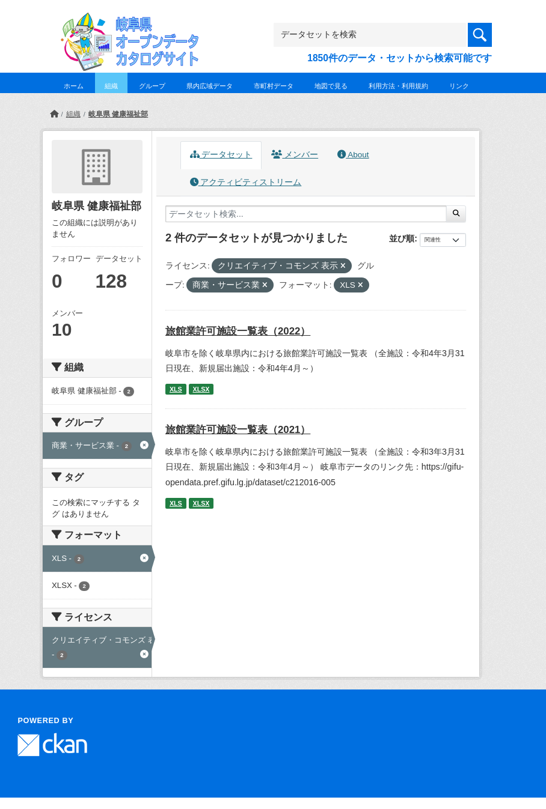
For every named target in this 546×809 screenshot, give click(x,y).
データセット (221, 154)
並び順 (401, 238)
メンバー (294, 154)
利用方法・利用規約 (398, 85)
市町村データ (273, 85)
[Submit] (456, 213)
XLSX (201, 389)
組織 (111, 85)
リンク (459, 85)
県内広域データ (209, 85)
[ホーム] (54, 114)
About (353, 154)
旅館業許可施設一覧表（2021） (237, 429)
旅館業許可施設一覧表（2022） (237, 331)
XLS (176, 389)
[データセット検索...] (306, 213)
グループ (152, 85)
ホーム (74, 85)
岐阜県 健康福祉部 (118, 114)
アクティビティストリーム (246, 182)
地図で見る (331, 85)
